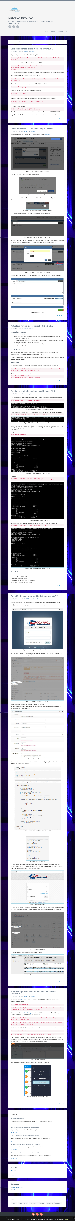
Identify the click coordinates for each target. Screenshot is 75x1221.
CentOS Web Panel (29, 599)
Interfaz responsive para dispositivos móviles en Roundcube (33, 993)
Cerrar (66, 1219)
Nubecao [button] (60, 31)
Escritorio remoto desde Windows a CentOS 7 (32, 49)
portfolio (42, 1203)
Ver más (14, 1124)
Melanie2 (23, 999)
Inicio (46, 31)
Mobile (23, 1013)
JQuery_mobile (30, 1013)
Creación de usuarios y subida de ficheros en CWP (34, 596)
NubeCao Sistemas (20, 18)
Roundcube (58, 1203)
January (14, 1173)
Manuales (52, 31)
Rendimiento (50, 1203)
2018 (13, 1175)
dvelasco (32, 51)
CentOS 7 (14, 1203)
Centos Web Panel (23, 1203)
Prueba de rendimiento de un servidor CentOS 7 (33, 391)
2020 (13, 1170)
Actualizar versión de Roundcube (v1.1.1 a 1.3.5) (33, 326)
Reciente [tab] (14, 1114)
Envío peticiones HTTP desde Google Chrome (32, 129)
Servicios (26, 51)
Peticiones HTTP (34, 1203)
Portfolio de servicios (17, 1118)
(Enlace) (47, 134)
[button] (66, 31)
